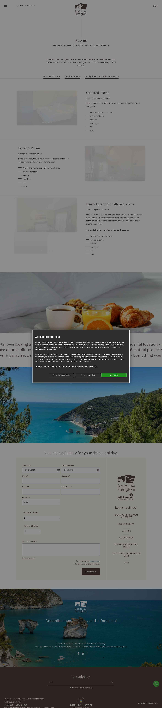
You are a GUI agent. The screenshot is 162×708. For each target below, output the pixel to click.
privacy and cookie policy (88, 366)
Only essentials (87, 375)
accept (114, 375)
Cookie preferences (61, 375)
